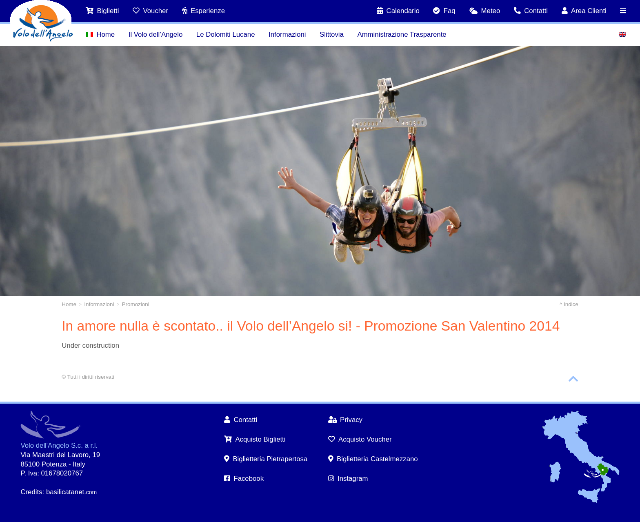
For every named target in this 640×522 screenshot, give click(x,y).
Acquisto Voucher (360, 439)
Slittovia (332, 34)
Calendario (398, 11)
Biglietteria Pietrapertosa (265, 459)
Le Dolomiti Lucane (225, 34)
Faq (444, 11)
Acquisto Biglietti (255, 439)
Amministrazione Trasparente (401, 34)
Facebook (244, 478)
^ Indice (569, 304)
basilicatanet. (71, 492)
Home (100, 34)
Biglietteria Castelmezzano (373, 459)
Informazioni (287, 34)
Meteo (484, 11)
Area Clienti (584, 11)
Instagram (348, 478)
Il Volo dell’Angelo (155, 34)
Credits (31, 492)
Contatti (531, 11)
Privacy (345, 420)
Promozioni (135, 304)
